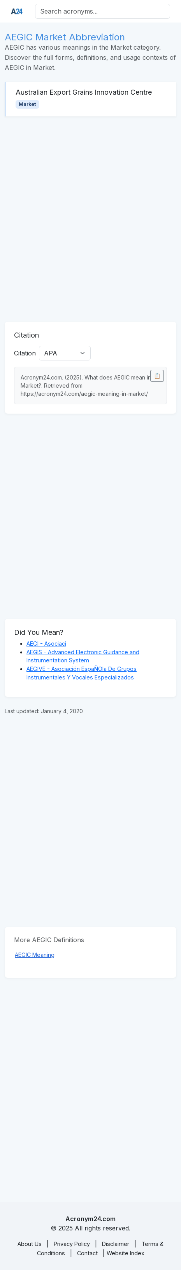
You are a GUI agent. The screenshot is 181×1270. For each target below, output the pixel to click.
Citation (25, 353)
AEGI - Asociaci (46, 643)
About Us (30, 1244)
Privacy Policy (72, 1244)
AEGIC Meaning (34, 954)
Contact (87, 1253)
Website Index (125, 1253)
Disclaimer (115, 1244)
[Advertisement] (90, 219)
